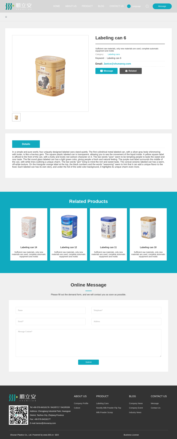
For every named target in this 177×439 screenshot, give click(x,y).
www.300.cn (48, 435)
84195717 (55, 407)
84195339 (65, 407)
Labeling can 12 (68, 247)
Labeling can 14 (28, 247)
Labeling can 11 (108, 247)
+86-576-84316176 (41, 407)
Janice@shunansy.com (117, 63)
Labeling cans (114, 54)
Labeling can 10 (148, 247)
